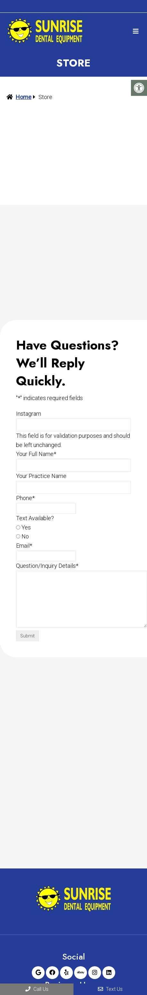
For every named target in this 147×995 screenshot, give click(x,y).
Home (23, 97)
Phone (25, 498)
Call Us (36, 989)
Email (24, 545)
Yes (26, 527)
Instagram (28, 413)
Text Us (110, 989)
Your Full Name (36, 454)
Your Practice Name (41, 476)
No (25, 536)
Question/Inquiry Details (47, 565)
